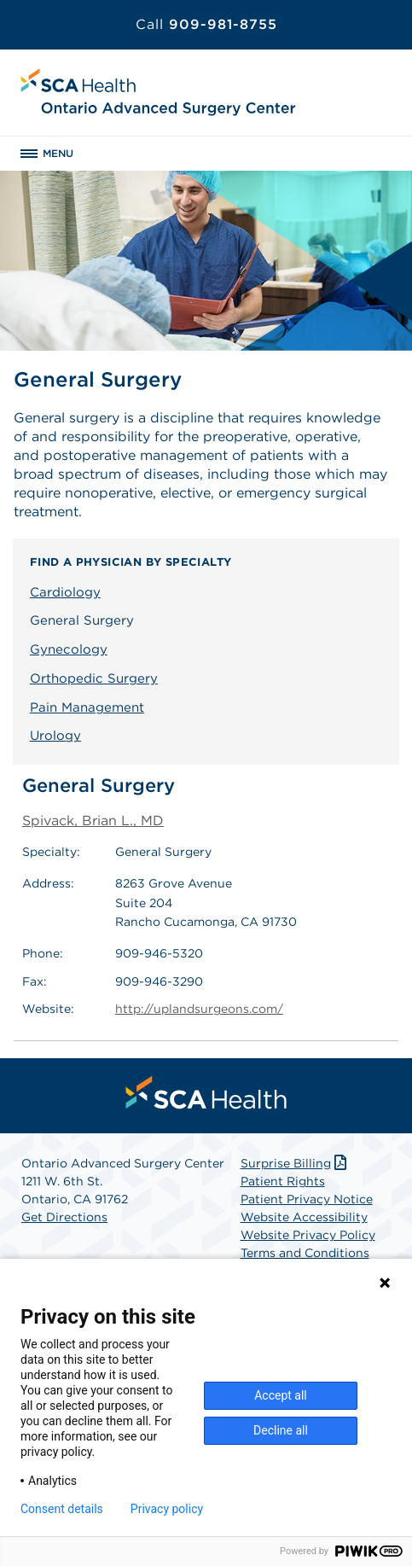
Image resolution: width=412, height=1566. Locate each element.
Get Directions (64, 1217)
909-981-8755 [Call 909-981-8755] (206, 24)
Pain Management (87, 707)
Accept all (280, 1395)
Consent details (61, 1509)
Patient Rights (283, 1181)
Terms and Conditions (305, 1253)
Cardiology (65, 592)
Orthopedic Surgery (94, 678)
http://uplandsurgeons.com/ (199, 1009)
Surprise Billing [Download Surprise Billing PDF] (296, 1163)
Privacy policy (167, 1509)
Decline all (280, 1430)
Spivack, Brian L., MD (93, 820)
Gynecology (68, 649)
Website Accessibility (304, 1217)
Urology (55, 735)
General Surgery (82, 620)
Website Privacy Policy (308, 1235)
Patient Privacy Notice (307, 1199)
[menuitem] (206, 1092)
